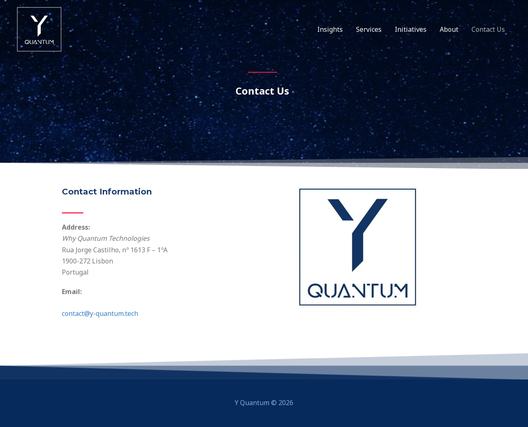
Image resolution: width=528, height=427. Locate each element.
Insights (330, 29)
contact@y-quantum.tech (100, 313)
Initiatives (411, 29)
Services (369, 29)
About (449, 29)
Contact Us (488, 29)
